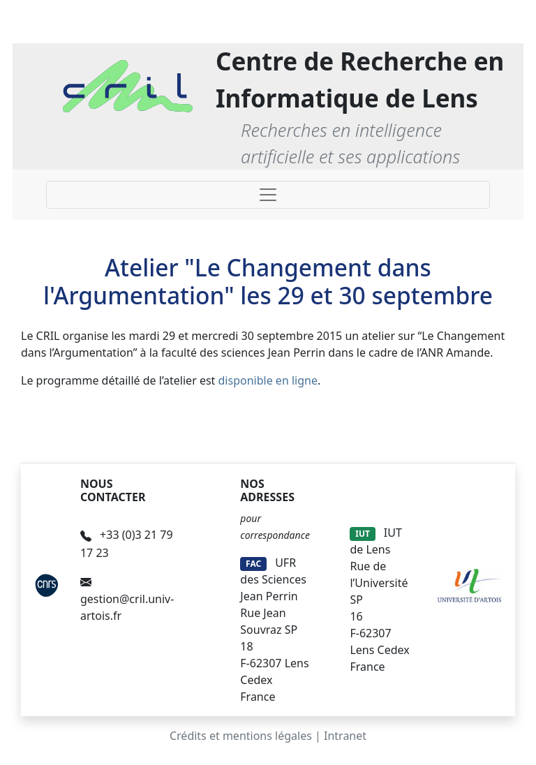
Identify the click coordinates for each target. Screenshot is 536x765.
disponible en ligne (268, 380)
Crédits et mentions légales (241, 735)
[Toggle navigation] (268, 195)
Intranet (345, 735)
